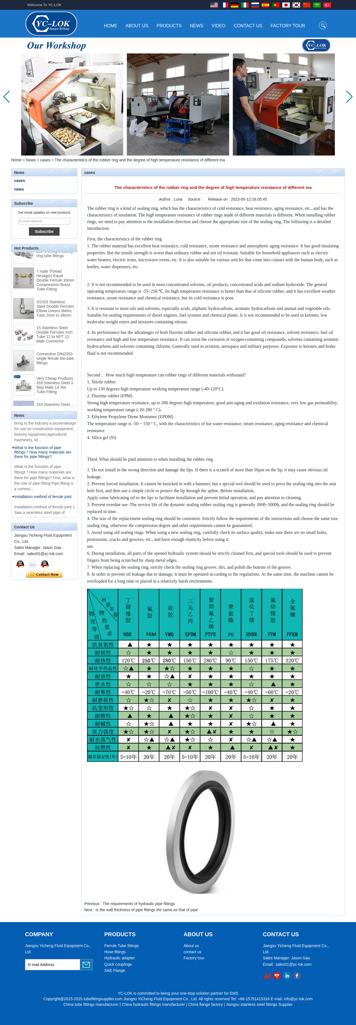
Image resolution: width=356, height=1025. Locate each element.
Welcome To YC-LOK (44, 5)
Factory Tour (288, 25)
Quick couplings (118, 964)
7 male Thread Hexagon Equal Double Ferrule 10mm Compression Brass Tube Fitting (55, 282)
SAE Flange (114, 970)
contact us (192, 952)
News (196, 25)
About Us (137, 25)
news (19, 189)
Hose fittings (115, 952)
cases (45, 160)
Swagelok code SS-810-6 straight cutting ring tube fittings (54, 253)
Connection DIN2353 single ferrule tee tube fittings (55, 360)
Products (169, 25)
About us (191, 945)
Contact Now (44, 574)
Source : (196, 199)
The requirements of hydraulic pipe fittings (139, 903)
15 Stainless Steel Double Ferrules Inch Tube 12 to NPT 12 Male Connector (54, 336)
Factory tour (194, 958)
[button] (171, 150)
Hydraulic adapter (119, 958)
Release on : (219, 199)
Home (110, 25)
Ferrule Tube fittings (121, 945)
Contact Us (248, 25)
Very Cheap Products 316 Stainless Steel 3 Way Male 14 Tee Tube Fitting (54, 387)
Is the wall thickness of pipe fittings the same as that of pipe (146, 910)
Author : (166, 199)
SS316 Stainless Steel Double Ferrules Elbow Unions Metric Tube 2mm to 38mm (55, 310)
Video (219, 25)
